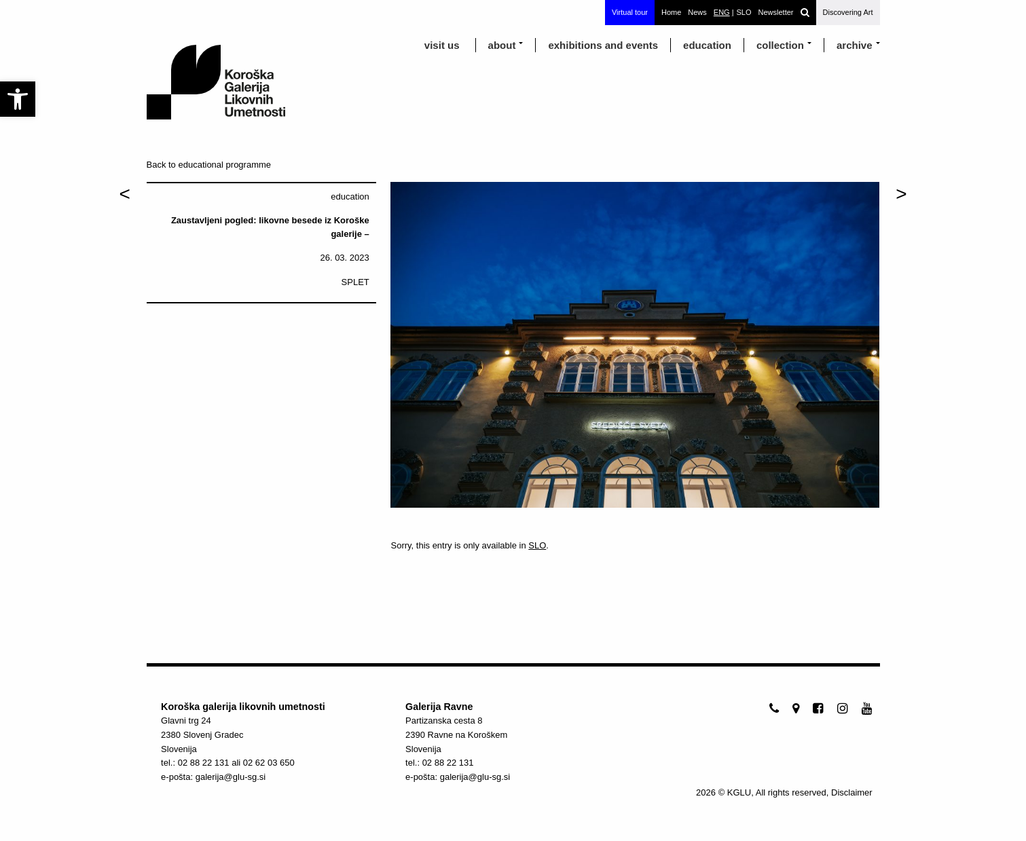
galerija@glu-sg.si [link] (231, 777)
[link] (17, 99)
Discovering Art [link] (848, 12)
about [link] (502, 45)
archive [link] (855, 45)
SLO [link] (537, 545)
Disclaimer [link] (852, 792)
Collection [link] (780, 45)
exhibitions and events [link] (603, 45)
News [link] (697, 12)
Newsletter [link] (776, 12)
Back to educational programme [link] (209, 165)
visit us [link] (442, 45)
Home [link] (671, 12)
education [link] (707, 45)
